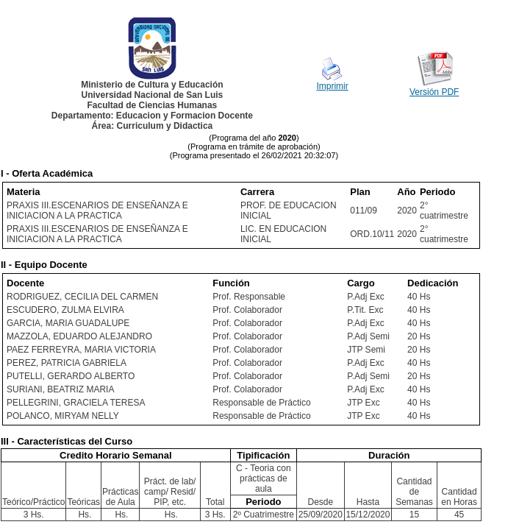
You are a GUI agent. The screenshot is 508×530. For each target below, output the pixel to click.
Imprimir (332, 86)
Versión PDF (434, 92)
